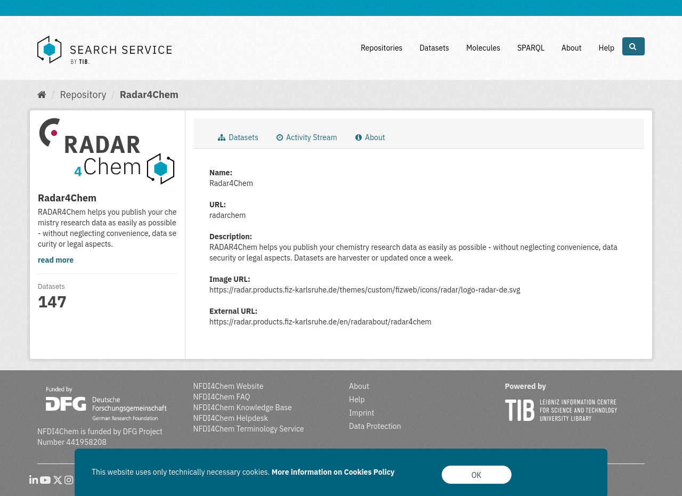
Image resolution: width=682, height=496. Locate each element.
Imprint (361, 413)
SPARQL (531, 48)
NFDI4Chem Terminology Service (248, 429)
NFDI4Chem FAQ (221, 397)
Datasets (434, 48)
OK (477, 475)
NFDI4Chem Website (228, 386)
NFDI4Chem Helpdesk (231, 418)
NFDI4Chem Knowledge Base (242, 407)
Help (606, 48)
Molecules (483, 48)
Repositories (382, 48)
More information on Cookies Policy (333, 472)
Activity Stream (307, 137)
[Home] (41, 94)
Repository (83, 94)
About (572, 48)
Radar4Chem (149, 94)
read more (56, 260)
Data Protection (375, 426)
